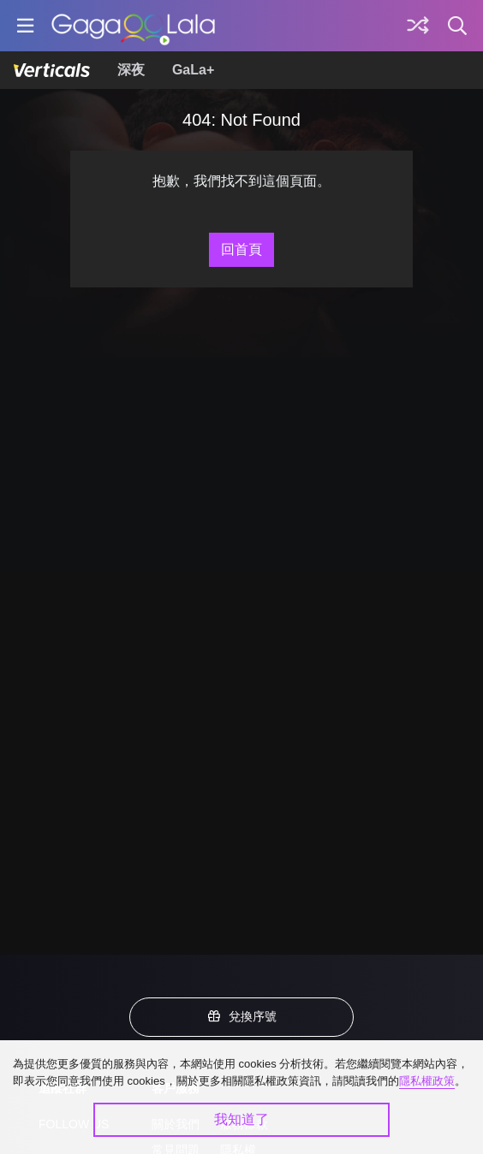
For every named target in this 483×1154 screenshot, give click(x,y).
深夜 (131, 69)
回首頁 (241, 249)
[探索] (418, 26)
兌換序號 (241, 1016)
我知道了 (241, 1119)
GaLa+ (193, 69)
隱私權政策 (427, 1080)
